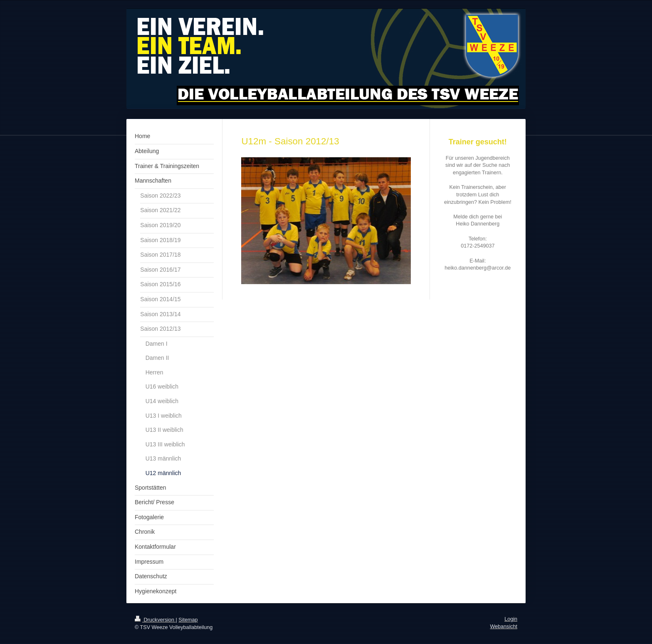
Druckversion (155, 620)
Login (510, 619)
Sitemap (188, 620)
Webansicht (503, 626)
